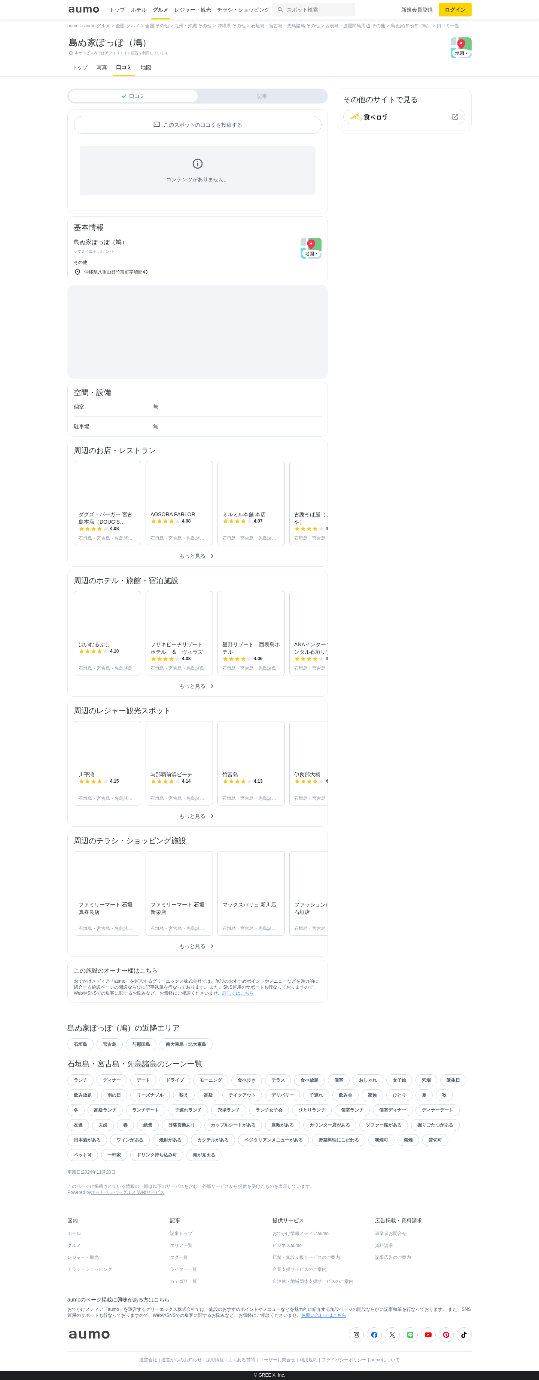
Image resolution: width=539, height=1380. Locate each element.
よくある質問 (241, 1360)
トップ (117, 10)
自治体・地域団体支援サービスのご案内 (312, 1281)
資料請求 (384, 1245)
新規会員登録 (417, 10)
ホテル (139, 10)
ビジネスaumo (287, 1245)
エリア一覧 (181, 1245)
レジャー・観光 (192, 10)
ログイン (455, 10)
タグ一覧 (179, 1257)
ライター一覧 (183, 1269)
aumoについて (385, 1360)
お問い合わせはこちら (323, 1315)
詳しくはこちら (238, 993)
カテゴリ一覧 (183, 1281)
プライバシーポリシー (344, 1360)
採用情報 (215, 1360)
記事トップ (181, 1233)
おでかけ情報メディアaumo (300, 1233)
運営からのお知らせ (181, 1360)
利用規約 (308, 1360)
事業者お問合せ (390, 1233)
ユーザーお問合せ (277, 1360)
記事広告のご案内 (393, 1257)
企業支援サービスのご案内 (299, 1269)
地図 (146, 67)
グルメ (160, 10)
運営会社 (148, 1360)
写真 (102, 67)
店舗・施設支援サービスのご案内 (306, 1257)
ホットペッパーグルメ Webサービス (127, 1192)
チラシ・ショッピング (243, 10)
